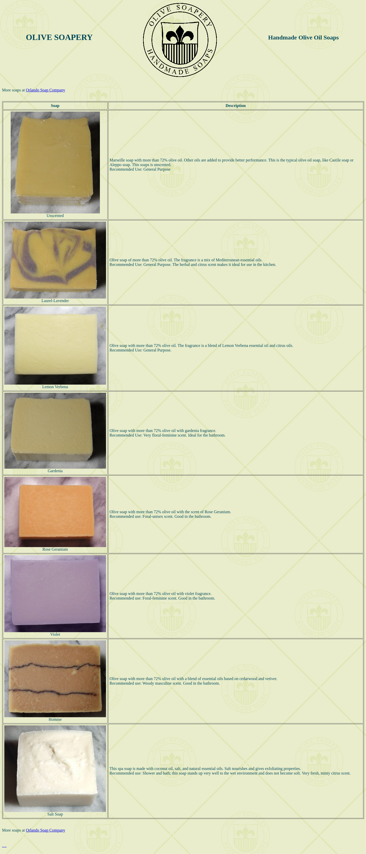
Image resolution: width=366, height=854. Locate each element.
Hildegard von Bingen (4, 846)
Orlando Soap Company (45, 90)
